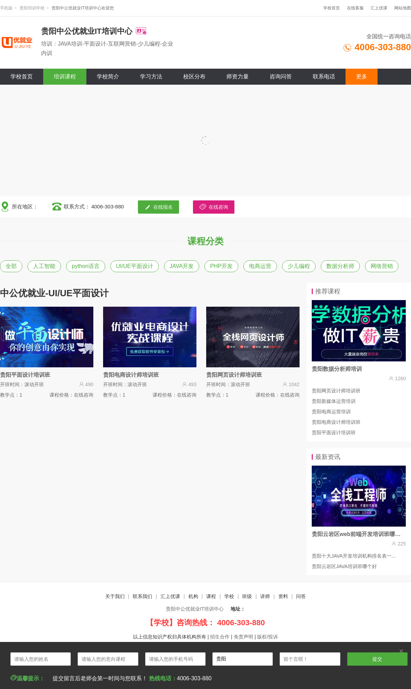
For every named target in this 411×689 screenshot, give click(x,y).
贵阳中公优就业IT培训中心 (195, 609)
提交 (377, 659)
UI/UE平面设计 (134, 266)
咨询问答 (281, 76)
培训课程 (65, 76)
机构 (193, 596)
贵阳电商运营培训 (331, 411)
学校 (229, 596)
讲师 (265, 596)
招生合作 (220, 637)
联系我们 (142, 596)
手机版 (6, 8)
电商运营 (260, 266)
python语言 (86, 266)
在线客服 (355, 8)
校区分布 (194, 76)
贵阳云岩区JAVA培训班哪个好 (344, 566)
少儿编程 (299, 266)
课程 (211, 596)
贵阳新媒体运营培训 (334, 401)
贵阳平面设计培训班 (334, 432)
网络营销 (382, 266)
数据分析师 (340, 266)
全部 (11, 266)
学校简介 (108, 76)
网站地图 (402, 8)
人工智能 (44, 266)
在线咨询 (213, 206)
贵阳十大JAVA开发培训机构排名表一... (354, 556)
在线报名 (158, 206)
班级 (247, 596)
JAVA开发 (182, 266)
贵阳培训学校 (32, 8)
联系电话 (324, 76)
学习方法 (151, 76)
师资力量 (237, 76)
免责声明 (243, 637)
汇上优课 (379, 8)
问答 (301, 596)
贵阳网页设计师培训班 (336, 390)
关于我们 (115, 596)
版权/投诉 (267, 637)
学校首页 (331, 8)
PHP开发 (221, 266)
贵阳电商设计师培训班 (336, 422)
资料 (283, 596)
